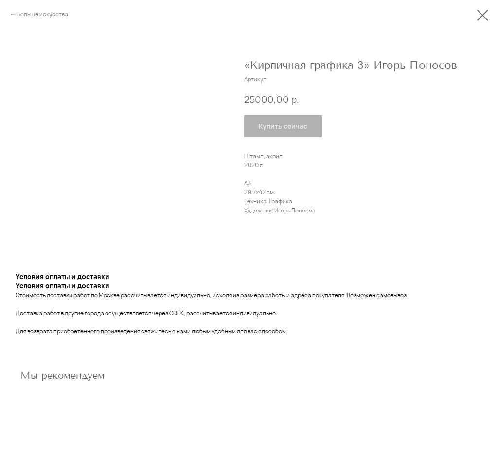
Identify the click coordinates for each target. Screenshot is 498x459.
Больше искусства (42, 14)
